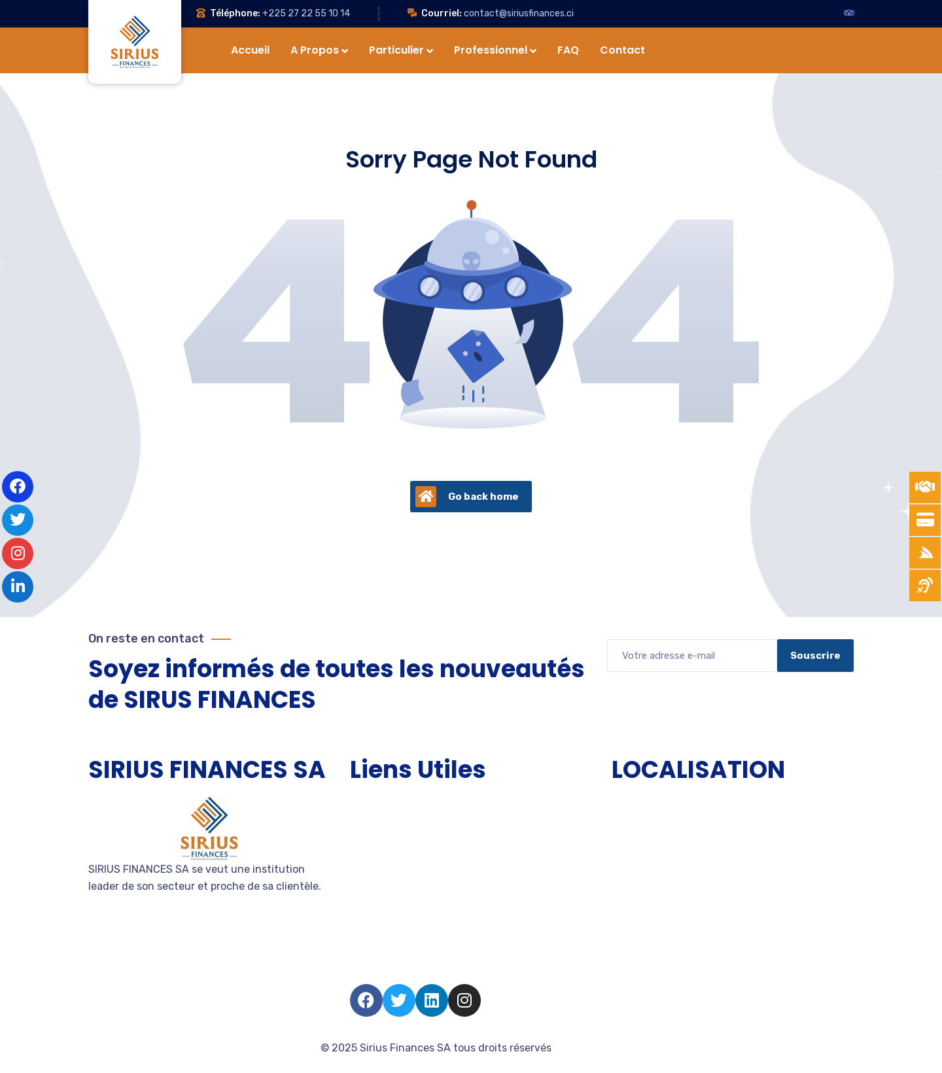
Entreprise (375, 874)
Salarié (366, 945)
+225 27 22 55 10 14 (306, 13)
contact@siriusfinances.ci (519, 13)
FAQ (360, 968)
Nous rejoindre (386, 921)
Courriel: (441, 13)
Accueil (368, 804)
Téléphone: (235, 13)
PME (360, 851)
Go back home (467, 496)
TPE (359, 827)
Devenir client (384, 898)
